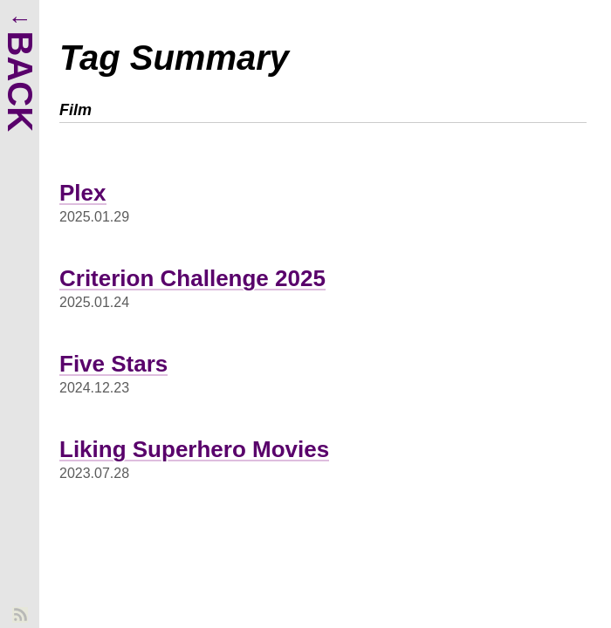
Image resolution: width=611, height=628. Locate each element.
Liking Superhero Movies (194, 449)
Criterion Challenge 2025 (192, 278)
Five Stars (113, 364)
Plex (82, 193)
